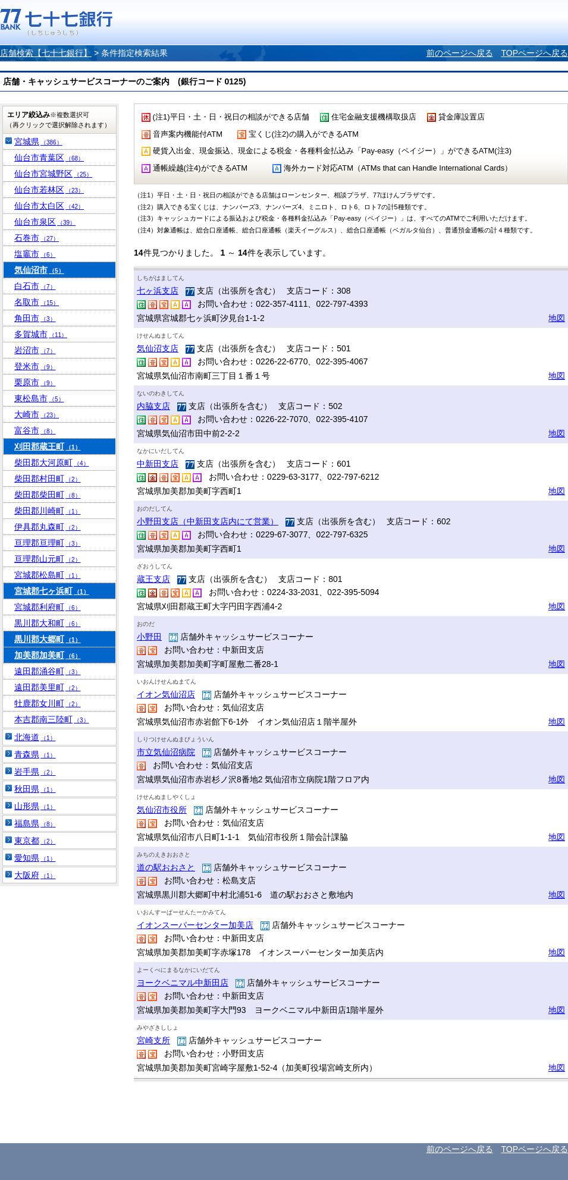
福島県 (35, 823)
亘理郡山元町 (47, 559)
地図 (556, 318)
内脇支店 (153, 406)
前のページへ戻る (459, 53)
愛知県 (35, 858)
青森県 (35, 754)
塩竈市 (35, 254)
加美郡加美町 (47, 655)
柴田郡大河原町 (51, 462)
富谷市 (35, 430)
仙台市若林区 (49, 189)
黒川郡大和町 (47, 623)
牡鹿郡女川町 (47, 703)
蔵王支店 (153, 579)
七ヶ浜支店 (157, 290)
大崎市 (36, 414)
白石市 (35, 286)
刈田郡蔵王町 (47, 446)
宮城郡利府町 (47, 607)
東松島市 (39, 398)
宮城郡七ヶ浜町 (51, 591)
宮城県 (38, 141)
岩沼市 (35, 350)
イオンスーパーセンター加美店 (195, 925)
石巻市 (36, 238)
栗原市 (35, 382)
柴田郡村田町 (47, 478)
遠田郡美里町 (47, 687)
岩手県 (35, 771)
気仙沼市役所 (162, 809)
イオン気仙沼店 (166, 694)
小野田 (149, 636)
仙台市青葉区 (49, 157)
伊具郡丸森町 (47, 526)
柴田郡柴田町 (47, 494)
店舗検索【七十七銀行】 (46, 53)
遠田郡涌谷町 (47, 671)
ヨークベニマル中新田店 (182, 982)
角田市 (35, 318)
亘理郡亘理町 (47, 542)
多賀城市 (40, 334)
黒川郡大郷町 (47, 639)
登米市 (35, 366)
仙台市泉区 (45, 221)
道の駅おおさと (166, 867)
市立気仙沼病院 (166, 752)
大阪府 (35, 875)
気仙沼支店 (157, 348)
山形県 (35, 806)
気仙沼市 (39, 270)
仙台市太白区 (49, 205)
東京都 (35, 840)
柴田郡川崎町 (47, 510)
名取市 (36, 302)
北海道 (35, 737)
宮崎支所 (153, 1040)
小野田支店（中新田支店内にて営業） (207, 521)
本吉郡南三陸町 (51, 719)
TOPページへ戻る (534, 53)
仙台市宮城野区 (53, 173)
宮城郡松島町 (47, 575)
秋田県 (35, 789)
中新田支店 (157, 463)
